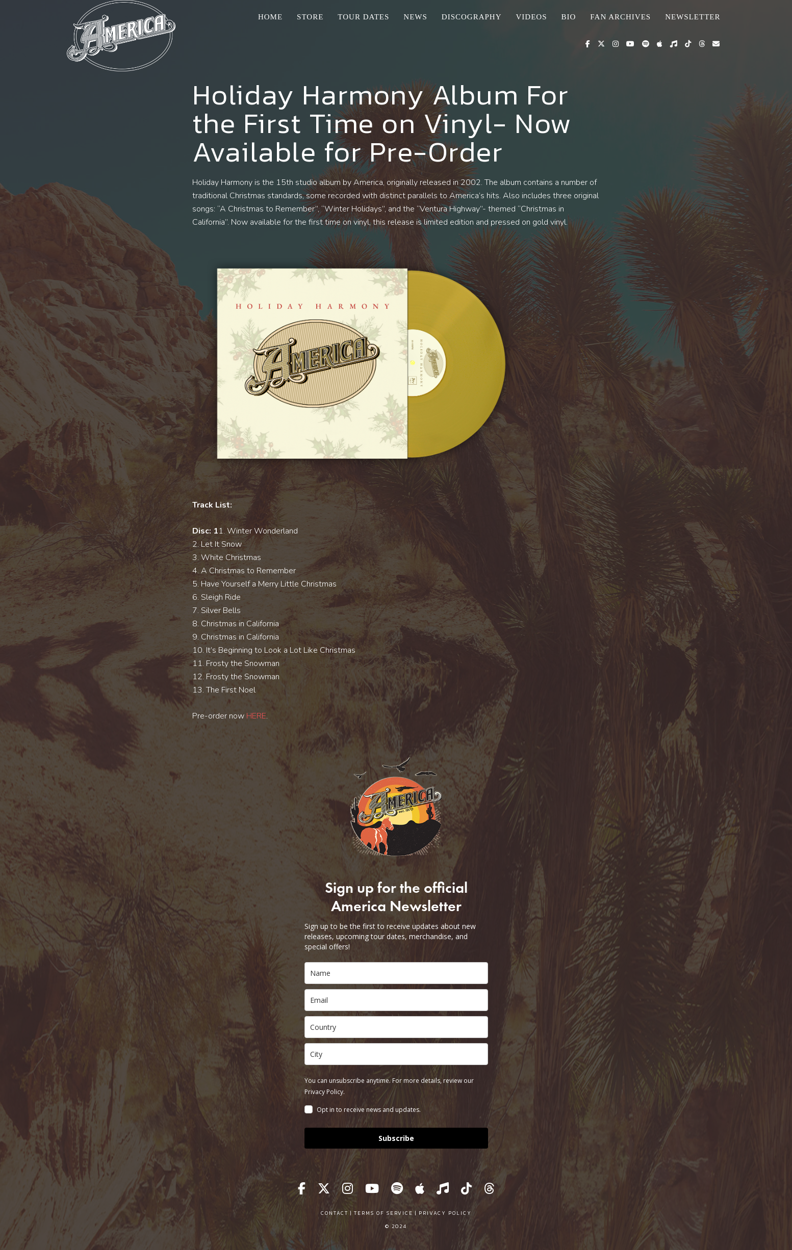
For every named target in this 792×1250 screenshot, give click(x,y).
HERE (256, 716)
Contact (334, 1213)
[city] (396, 1054)
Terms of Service (383, 1213)
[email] (396, 1000)
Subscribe (396, 1138)
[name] (396, 973)
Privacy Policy (445, 1213)
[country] (396, 1027)
